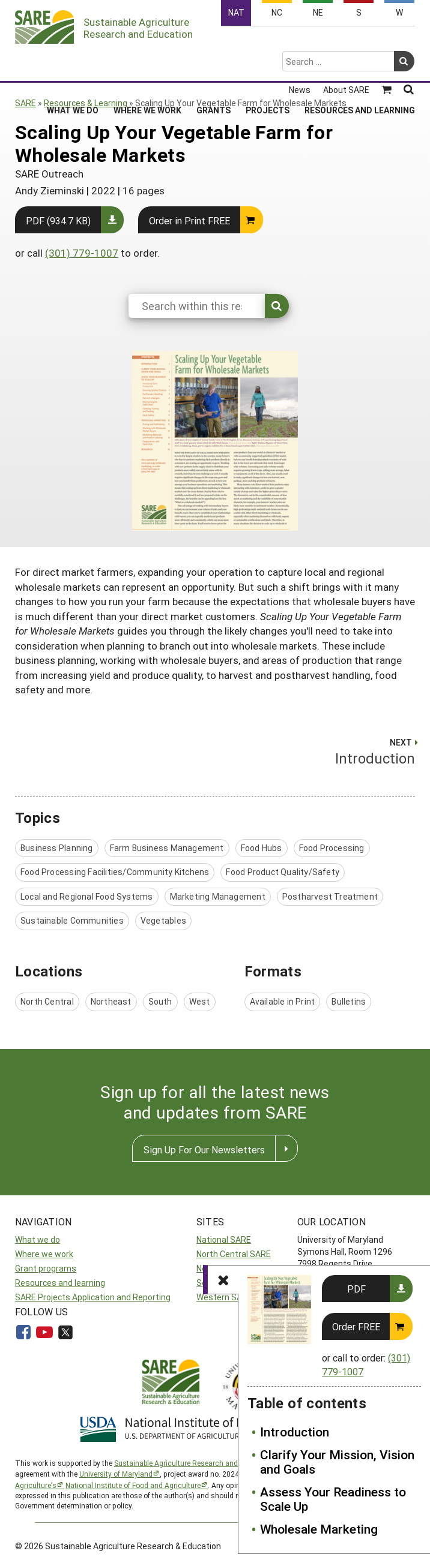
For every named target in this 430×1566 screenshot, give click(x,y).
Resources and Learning (359, 63)
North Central (47, 1001)
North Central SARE (233, 1254)
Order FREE (356, 1326)
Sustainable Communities (72, 920)
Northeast (111, 1001)
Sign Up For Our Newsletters (204, 1149)
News (299, 43)
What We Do (72, 63)
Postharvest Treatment (330, 896)
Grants (213, 63)
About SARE (346, 43)
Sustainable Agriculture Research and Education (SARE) (206, 1463)
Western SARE (224, 1297)
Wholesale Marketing (319, 1529)
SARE (25, 103)
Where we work (44, 1254)
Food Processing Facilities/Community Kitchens (114, 871)
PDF (356, 1288)
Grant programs (45, 1268)
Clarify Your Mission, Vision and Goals (337, 1462)
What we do (37, 1239)
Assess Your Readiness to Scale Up (333, 1499)
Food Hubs (261, 847)
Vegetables (163, 920)
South (160, 1001)
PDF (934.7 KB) (58, 220)
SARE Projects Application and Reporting (93, 1297)
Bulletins (349, 1001)
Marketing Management (217, 896)
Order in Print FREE (189, 220)
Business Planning (56, 847)
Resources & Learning (85, 103)
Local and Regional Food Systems (86, 896)
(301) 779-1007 (81, 253)
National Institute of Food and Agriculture (133, 1485)
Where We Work (147, 63)
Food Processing (332, 847)
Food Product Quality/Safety (282, 871)
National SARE (223, 1239)
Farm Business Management (167, 847)
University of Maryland (116, 1473)
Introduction (294, 1431)
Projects (267, 63)
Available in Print (282, 1001)
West (199, 1001)
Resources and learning (60, 1282)
